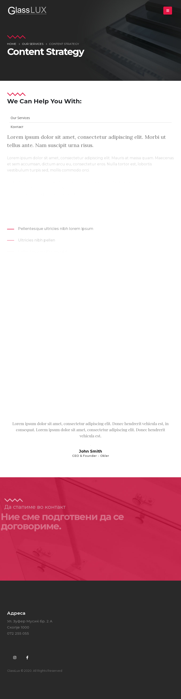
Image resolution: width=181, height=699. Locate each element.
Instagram (14, 657)
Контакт (17, 126)
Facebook (27, 657)
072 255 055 (18, 633)
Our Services (20, 118)
